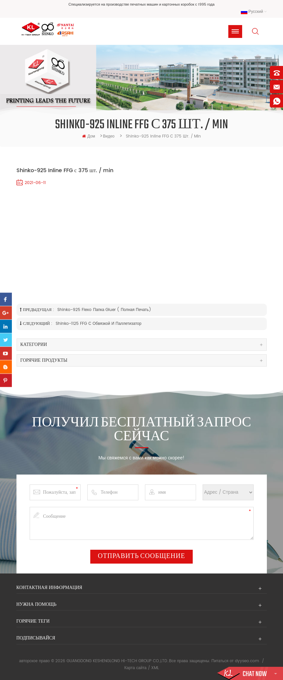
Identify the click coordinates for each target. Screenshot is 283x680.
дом (88, 136)
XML (155, 668)
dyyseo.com (247, 661)
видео (108, 136)
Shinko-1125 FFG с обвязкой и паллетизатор (98, 324)
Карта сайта (135, 668)
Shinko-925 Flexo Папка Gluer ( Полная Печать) (104, 310)
